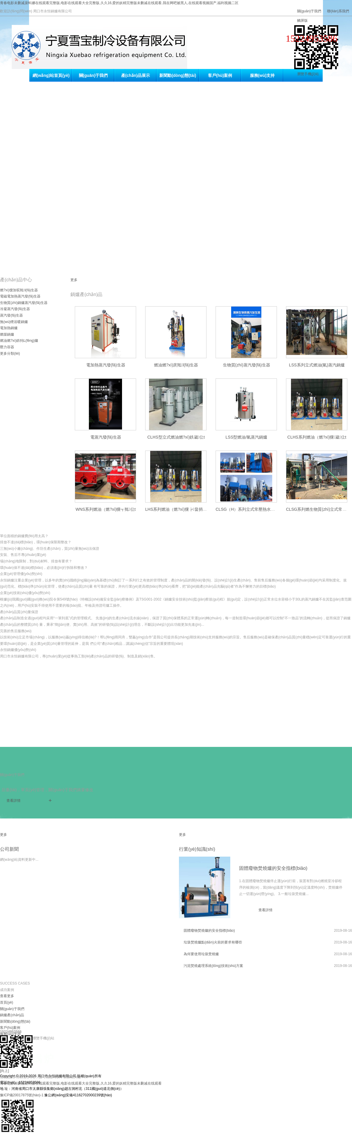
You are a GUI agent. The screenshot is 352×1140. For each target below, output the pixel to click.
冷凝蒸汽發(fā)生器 (15, 309)
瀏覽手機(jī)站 (308, 74)
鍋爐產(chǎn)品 (12, 1015)
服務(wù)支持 (262, 75)
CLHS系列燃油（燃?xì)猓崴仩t (316, 437)
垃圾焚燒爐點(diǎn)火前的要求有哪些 (213, 942)
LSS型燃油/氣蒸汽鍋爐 (246, 437)
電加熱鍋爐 (9, 328)
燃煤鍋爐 (7, 334)
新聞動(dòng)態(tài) (177, 75)
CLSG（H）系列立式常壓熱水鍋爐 (247, 509)
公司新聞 (9, 849)
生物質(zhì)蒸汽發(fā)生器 (246, 365)
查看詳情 (13, 801)
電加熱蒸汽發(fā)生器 (105, 365)
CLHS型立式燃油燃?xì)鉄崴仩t (176, 437)
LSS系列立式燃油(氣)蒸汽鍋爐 (317, 365)
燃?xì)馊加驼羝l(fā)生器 (19, 290)
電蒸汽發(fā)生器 (105, 437)
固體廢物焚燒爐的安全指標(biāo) (273, 868)
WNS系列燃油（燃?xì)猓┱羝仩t (105, 509)
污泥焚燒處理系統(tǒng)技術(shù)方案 (213, 966)
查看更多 (7, 996)
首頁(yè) (6, 1002)
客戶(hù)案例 (220, 75)
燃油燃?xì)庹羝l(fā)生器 (176, 365)
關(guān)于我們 (309, 11)
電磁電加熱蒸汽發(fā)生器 (20, 296)
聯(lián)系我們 (338, 11)
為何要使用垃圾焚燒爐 (201, 954)
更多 (73, 280)
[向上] (4, 1071)
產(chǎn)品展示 (135, 75)
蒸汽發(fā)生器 (11, 315)
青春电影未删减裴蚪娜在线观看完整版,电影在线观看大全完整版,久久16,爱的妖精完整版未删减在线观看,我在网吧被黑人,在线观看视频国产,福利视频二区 (119, 3)
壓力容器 (7, 347)
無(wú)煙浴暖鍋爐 (14, 322)
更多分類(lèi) (10, 353)
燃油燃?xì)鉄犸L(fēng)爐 (19, 341)
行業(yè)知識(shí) (197, 849)
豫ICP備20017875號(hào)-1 (21, 1095)
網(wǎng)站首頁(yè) (51, 75)
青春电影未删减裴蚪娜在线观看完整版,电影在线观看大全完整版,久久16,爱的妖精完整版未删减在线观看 (81, 1083)
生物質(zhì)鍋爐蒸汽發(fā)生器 (24, 303)
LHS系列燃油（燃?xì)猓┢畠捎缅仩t (178, 509)
